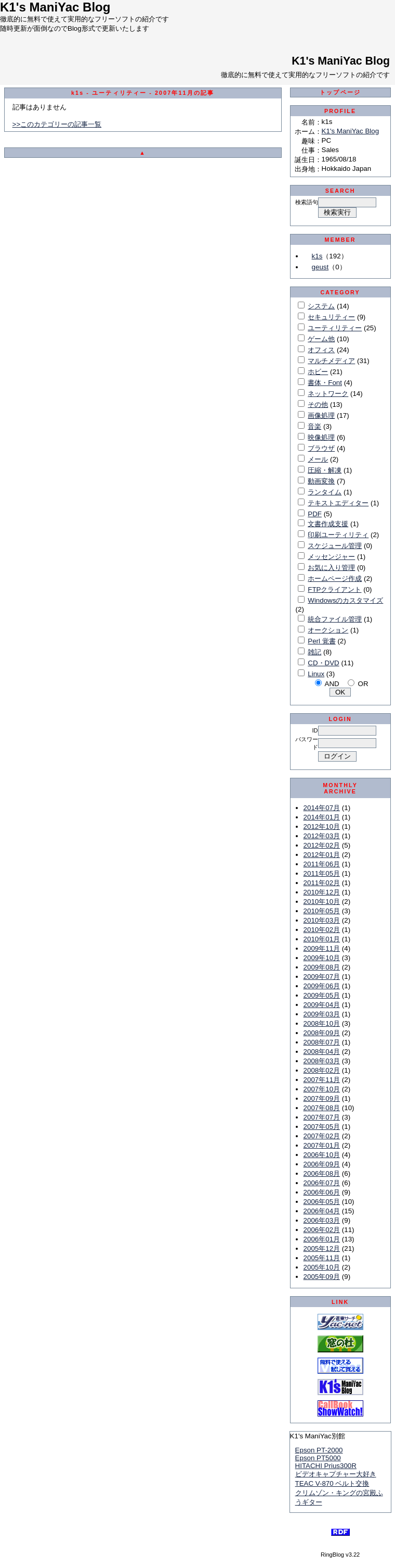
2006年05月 (322, 1201)
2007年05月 (322, 1126)
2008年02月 (322, 1070)
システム (321, 306)
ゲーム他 (321, 339)
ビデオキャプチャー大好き (335, 1474)
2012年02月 (322, 845)
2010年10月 (322, 901)
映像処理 (321, 437)
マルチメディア (331, 361)
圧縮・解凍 (324, 470)
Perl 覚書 (321, 641)
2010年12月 (322, 892)
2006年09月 (322, 1164)
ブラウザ (321, 448)
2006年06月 (322, 1192)
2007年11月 (322, 1080)
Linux (316, 674)
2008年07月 (322, 1042)
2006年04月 (322, 1211)
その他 (318, 404)
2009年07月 (322, 976)
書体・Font (325, 383)
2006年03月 (322, 1220)
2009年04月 (322, 1005)
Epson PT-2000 (319, 1450)
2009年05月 (322, 995)
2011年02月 (322, 883)
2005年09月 (322, 1277)
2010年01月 (322, 939)
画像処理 (321, 415)
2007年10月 (322, 1089)
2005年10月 (322, 1267)
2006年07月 (322, 1183)
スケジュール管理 (335, 546)
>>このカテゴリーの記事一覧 (57, 124)
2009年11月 (322, 948)
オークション (328, 630)
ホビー (318, 372)
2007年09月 (322, 1098)
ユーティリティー (335, 328)
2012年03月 (322, 836)
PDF (315, 514)
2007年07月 (322, 1117)
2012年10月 (322, 826)
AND (332, 684)
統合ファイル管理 (335, 619)
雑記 (314, 652)
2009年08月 (322, 967)
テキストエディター (338, 503)
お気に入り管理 (331, 567)
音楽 (314, 426)
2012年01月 (322, 855)
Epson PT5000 (318, 1458)
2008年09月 (322, 1033)
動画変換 (321, 481)
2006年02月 (322, 1230)
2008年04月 (322, 1051)
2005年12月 (322, 1248)
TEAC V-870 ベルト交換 (332, 1483)
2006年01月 (322, 1239)
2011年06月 (322, 864)
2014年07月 (322, 808)
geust (320, 267)
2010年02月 (322, 930)
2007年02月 (322, 1136)
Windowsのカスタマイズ (345, 600)
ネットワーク (328, 393)
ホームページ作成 (335, 578)
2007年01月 (322, 1145)
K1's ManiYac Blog (341, 61)
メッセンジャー (331, 557)
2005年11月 (322, 1258)
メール (318, 459)
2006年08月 (322, 1173)
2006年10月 (322, 1155)
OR (363, 684)
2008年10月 (322, 1023)
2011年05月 (322, 873)
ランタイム (324, 492)
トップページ (340, 92)
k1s (317, 256)
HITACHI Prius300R (326, 1466)
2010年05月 (322, 911)
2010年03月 (322, 920)
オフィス (321, 350)
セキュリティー (331, 317)
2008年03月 (322, 1061)
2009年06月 (322, 986)
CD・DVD (323, 663)
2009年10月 (322, 958)
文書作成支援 (328, 524)
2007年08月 (322, 1108)
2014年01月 (322, 817)
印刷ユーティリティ (338, 535)
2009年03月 (322, 1014)
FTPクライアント (334, 589)
